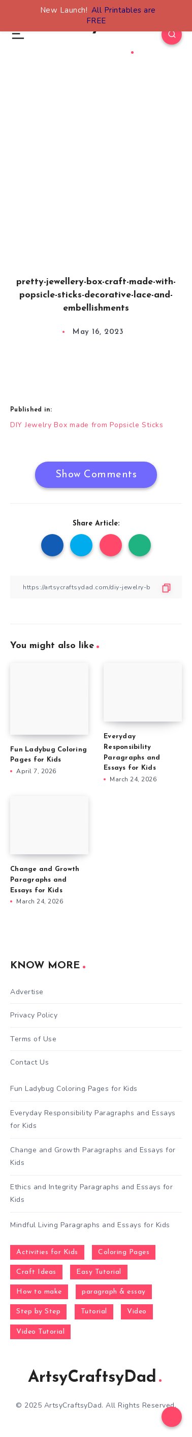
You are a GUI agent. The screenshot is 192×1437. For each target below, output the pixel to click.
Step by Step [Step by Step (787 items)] (38, 1311)
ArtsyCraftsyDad (95, 1378)
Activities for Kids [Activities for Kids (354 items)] (47, 1252)
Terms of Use (33, 1039)
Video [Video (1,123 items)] (137, 1311)
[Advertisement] (96, 182)
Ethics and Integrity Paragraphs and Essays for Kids (91, 1193)
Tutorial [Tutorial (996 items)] (94, 1311)
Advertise (27, 992)
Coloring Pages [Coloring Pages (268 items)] (123, 1252)
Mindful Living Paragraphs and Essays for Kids (90, 1225)
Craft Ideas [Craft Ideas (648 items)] (36, 1272)
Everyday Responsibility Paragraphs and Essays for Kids (93, 1119)
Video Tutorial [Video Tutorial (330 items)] (40, 1332)
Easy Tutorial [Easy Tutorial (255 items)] (98, 1272)
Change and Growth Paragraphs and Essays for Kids (44, 880)
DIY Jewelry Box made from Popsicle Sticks (87, 425)
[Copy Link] (96, 587)
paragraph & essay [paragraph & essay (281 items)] (114, 1292)
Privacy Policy (33, 1015)
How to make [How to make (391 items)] (39, 1292)
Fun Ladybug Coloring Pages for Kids (74, 1088)
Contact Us (29, 1062)
